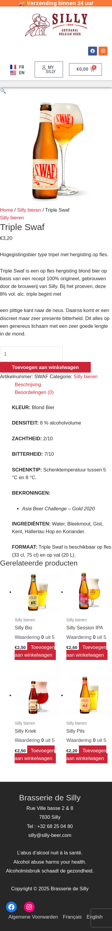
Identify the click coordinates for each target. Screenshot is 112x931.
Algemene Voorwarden (33, 916)
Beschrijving (28, 384)
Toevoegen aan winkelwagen (45, 367)
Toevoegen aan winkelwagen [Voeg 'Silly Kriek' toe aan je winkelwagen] (35, 754)
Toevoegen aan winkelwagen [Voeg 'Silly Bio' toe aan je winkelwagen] (35, 651)
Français (72, 916)
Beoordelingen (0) (34, 392)
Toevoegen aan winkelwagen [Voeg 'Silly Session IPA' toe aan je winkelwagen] (86, 651)
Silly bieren (29, 210)
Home (6, 210)
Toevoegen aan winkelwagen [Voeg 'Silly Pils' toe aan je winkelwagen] (86, 754)
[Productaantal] (31, 354)
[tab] (63, 384)
